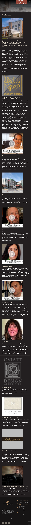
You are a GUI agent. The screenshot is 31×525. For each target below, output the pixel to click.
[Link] (7, 3)
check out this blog (20, 70)
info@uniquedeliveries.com (23, 504)
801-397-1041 (26, 500)
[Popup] (12, 143)
